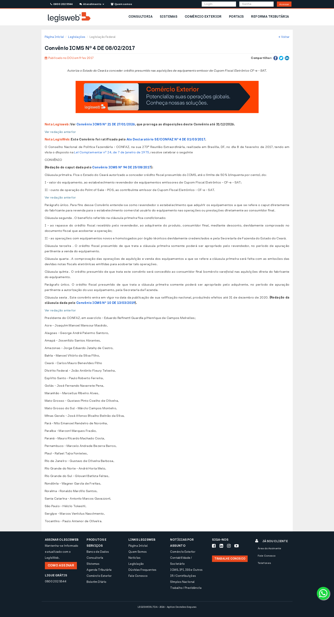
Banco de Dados (98, 552)
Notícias (134, 558)
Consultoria (95, 558)
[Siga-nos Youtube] (236, 546)
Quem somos (121, 4)
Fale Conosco (138, 576)
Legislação (136, 564)
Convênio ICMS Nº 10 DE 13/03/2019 (105, 303)
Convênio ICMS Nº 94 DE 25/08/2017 (121, 167)
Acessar (284, 4)
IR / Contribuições (183, 576)
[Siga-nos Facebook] (214, 546)
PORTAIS (236, 17)
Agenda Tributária (99, 570)
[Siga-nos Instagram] (229, 546)
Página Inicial (54, 37)
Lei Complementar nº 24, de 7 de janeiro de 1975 (111, 152)
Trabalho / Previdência (185, 588)
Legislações (76, 37)
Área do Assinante (269, 548)
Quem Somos (137, 552)
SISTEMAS (168, 17)
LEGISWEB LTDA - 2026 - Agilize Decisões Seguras (167, 607)
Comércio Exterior (99, 576)
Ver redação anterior (60, 132)
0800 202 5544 (61, 4)
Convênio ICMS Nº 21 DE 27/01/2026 (105, 124)
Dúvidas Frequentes (142, 570)
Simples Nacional (182, 582)
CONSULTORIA (140, 17)
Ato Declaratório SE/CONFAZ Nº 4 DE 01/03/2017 (166, 139)
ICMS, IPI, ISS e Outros (186, 570)
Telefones (264, 563)
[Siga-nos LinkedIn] (221, 546)
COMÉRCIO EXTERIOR (203, 17)
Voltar (284, 37)
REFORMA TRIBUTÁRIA (270, 17)
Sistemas (93, 564)
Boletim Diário (96, 582)
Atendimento (91, 4)
